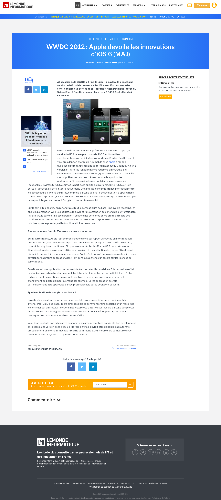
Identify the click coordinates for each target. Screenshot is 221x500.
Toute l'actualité (97, 39)
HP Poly (105, 17)
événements (122, 5)
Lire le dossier (40, 171)
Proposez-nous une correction (124, 348)
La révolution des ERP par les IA (37, 161)
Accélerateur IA (121, 17)
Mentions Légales (96, 484)
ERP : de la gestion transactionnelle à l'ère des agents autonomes (36, 138)
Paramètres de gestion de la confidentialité (110, 487)
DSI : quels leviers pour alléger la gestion (75, 17)
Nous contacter (61, 484)
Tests (153, 17)
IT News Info (85, 461)
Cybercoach (140, 17)
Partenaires (176, 5)
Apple (112, 162)
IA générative (166, 17)
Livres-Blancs (158, 5)
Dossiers (107, 5)
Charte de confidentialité (121, 484)
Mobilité (114, 39)
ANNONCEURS (79, 484)
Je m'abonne (165, 96)
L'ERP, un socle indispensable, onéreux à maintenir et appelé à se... (37, 152)
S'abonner (202, 5)
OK (130, 385)
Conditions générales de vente (152, 484)
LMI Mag (181, 17)
